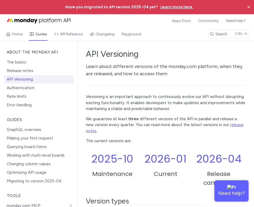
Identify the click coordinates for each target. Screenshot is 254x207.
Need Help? (236, 20)
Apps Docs (181, 20)
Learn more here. (176, 7)
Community (208, 20)
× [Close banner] (248, 7)
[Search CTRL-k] (228, 34)
